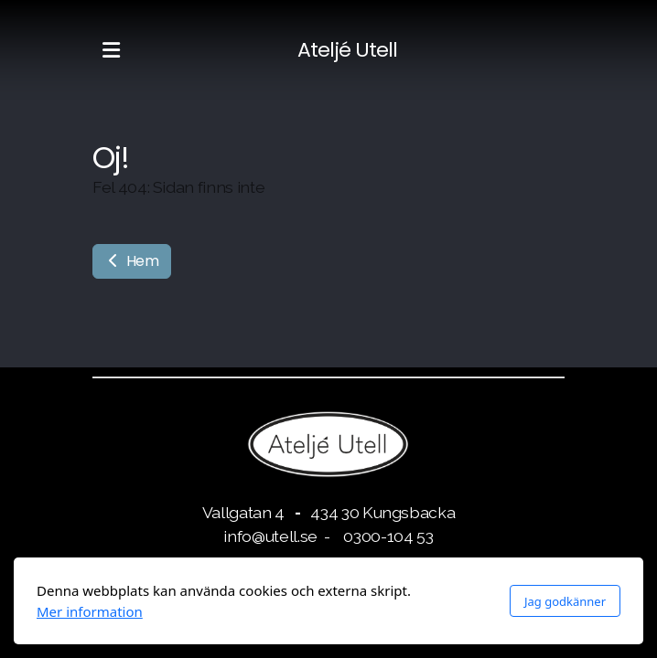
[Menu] (110, 50)
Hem (131, 260)
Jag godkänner (565, 601)
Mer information (90, 611)
